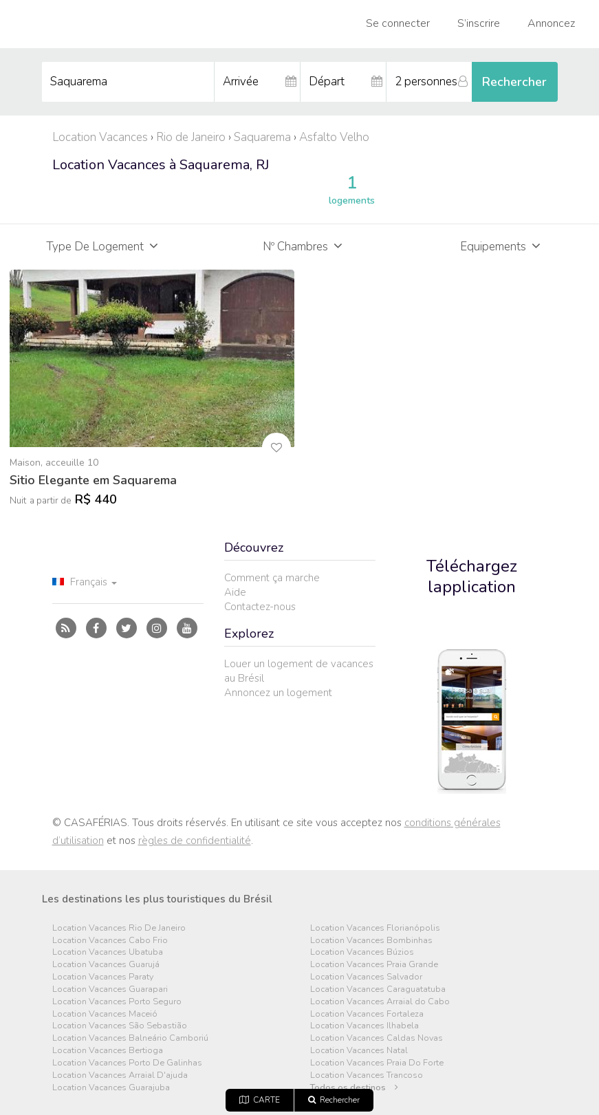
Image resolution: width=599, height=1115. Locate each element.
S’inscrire (478, 23)
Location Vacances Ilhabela (364, 1026)
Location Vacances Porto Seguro (117, 1002)
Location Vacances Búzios (362, 952)
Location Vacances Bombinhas (371, 940)
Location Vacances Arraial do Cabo (380, 1002)
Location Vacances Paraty (102, 977)
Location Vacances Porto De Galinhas (127, 1063)
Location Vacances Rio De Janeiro (119, 928)
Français (84, 582)
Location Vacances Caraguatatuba (378, 989)
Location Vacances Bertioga (107, 1051)
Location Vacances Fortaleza (367, 1014)
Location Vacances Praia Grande (374, 965)
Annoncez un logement (278, 693)
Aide (235, 592)
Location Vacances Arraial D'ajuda (120, 1075)
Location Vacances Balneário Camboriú (130, 1038)
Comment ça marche (272, 578)
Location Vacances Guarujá (106, 965)
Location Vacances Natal (359, 1051)
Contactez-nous (260, 607)
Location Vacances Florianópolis (375, 928)
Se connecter (398, 23)
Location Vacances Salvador (366, 977)
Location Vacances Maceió (104, 1014)
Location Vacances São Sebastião (119, 1026)
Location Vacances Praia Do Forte (377, 1063)
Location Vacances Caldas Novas (376, 1038)
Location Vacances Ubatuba (107, 952)
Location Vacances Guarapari (110, 989)
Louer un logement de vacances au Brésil (298, 671)
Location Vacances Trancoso (366, 1075)
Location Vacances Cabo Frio (110, 940)
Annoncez (551, 23)
